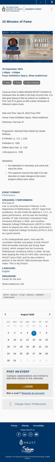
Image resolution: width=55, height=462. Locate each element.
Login (29, 386)
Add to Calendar (33, 83)
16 (8, 347)
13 (34, 340)
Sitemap (25, 426)
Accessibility (38, 426)
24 (14, 353)
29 (27, 326)
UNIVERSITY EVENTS (33, 9)
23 (8, 353)
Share (8, 83)
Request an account (33, 393)
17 (14, 347)
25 (21, 353)
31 (40, 326)
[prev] (5, 314)
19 (27, 347)
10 (14, 340)
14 (40, 340)
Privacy (14, 426)
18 (21, 347)
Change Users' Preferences (30, 404)
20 (34, 347)
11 (21, 340)
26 (8, 326)
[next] (50, 314)
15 (46, 340)
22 (46, 347)
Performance (8, 195)
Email (18, 83)
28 (21, 326)
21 (40, 347)
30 (34, 326)
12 (27, 340)
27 (14, 326)
